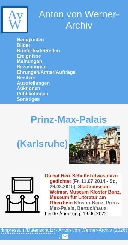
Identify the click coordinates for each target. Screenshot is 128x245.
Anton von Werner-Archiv (59, 20)
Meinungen (29, 61)
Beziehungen (32, 66)
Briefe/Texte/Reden (38, 50)
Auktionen (28, 88)
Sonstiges (28, 99)
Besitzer (26, 77)
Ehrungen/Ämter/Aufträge (46, 72)
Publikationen (32, 93)
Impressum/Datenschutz (28, 230)
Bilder (23, 45)
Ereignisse (29, 56)
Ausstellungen (33, 83)
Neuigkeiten (30, 39)
